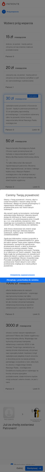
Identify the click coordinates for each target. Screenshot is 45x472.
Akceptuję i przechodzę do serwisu (23, 280)
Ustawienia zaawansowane (22, 275)
